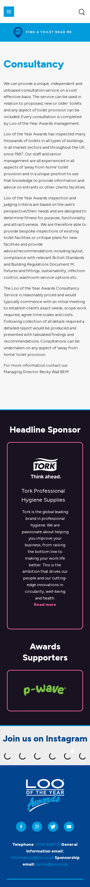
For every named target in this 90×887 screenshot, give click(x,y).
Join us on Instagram (45, 738)
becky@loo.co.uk (52, 864)
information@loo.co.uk (32, 857)
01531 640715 (48, 844)
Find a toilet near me (49, 32)
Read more (45, 604)
